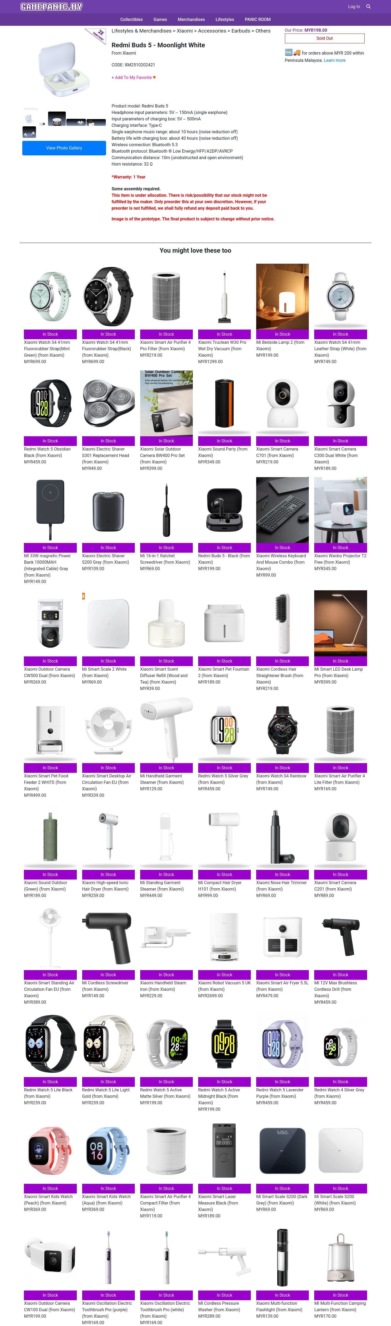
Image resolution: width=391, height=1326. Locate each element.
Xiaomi (185, 31)
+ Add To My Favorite (133, 77)
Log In (354, 6)
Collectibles (131, 19)
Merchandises (191, 19)
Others (263, 31)
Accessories (212, 31)
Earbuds (240, 31)
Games (160, 19)
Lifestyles (225, 19)
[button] (368, 6)
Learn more (335, 60)
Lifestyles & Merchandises (141, 31)
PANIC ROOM (258, 19)
